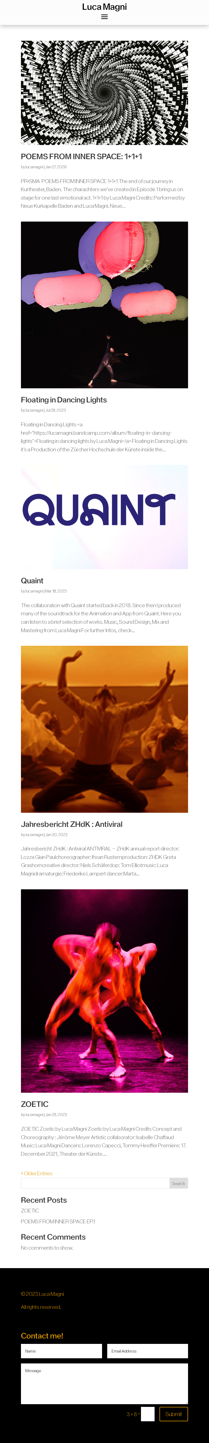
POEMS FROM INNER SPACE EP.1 (58, 1221)
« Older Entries (37, 1173)
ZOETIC (34, 1104)
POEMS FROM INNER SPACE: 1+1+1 (81, 156)
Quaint (32, 580)
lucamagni (34, 167)
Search (178, 1183)
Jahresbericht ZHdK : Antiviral (71, 824)
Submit (173, 1414)
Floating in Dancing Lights (64, 399)
